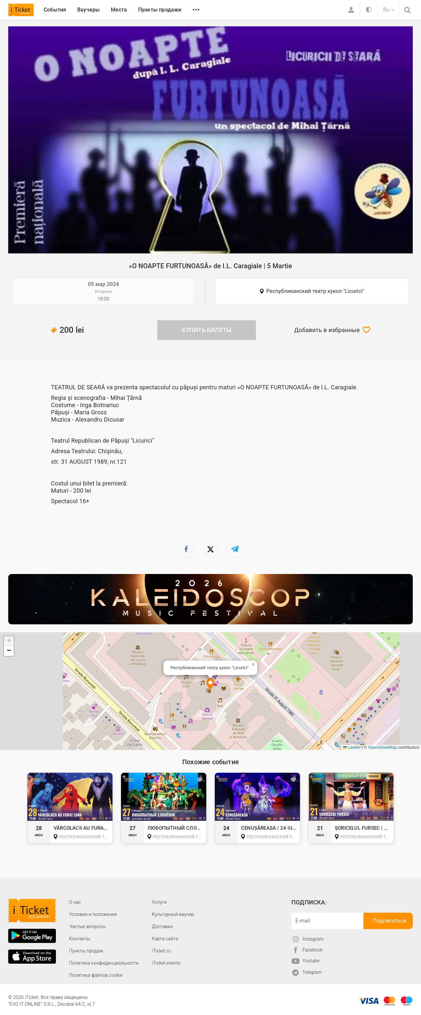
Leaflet (351, 747)
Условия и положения (93, 914)
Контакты (79, 938)
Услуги (159, 902)
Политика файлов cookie (96, 975)
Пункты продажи (160, 10)
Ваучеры (88, 10)
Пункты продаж (86, 950)
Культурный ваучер (173, 914)
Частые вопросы (87, 926)
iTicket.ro (161, 950)
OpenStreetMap (382, 747)
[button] (210, 685)
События (55, 10)
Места (119, 10)
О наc (75, 902)
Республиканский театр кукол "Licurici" (315, 291)
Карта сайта (165, 938)
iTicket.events (166, 963)
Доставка (162, 926)
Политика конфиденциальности (104, 963)
